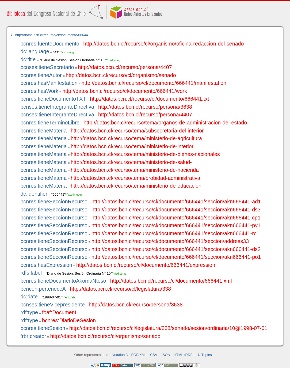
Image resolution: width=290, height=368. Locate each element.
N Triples (205, 355)
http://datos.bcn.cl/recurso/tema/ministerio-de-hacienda (135, 170)
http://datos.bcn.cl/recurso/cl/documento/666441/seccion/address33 (170, 241)
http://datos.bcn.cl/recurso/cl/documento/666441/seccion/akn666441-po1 (176, 257)
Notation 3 (120, 355)
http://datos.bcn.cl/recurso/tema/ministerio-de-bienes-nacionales (145, 154)
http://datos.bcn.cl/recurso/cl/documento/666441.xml (171, 281)
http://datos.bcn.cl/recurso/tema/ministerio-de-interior (132, 146)
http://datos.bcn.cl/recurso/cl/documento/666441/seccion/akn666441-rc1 (175, 233)
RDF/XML (139, 355)
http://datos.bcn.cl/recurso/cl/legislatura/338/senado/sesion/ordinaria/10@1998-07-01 (168, 328)
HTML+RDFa (184, 355)
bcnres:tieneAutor (41, 75)
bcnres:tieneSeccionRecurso (53, 201)
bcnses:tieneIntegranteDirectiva (57, 107)
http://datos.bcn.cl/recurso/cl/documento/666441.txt (149, 99)
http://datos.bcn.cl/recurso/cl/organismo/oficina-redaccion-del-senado (163, 44)
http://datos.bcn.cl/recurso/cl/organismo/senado (121, 75)
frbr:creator (33, 336)
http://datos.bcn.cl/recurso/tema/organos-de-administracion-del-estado (165, 123)
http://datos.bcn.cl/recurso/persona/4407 (125, 67)
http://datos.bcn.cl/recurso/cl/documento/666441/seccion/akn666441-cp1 (176, 218)
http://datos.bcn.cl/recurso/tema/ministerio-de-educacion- (137, 186)
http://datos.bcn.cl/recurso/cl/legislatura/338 (120, 289)
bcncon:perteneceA (43, 289)
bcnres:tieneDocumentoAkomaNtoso (63, 281)
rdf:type (29, 312)
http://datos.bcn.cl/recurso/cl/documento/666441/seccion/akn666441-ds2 (176, 249)
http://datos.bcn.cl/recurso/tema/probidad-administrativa (135, 178)
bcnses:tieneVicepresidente (52, 305)
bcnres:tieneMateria (43, 131)
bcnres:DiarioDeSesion (69, 320)
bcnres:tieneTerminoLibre (49, 123)
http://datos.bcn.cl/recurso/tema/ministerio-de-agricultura (136, 138)
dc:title (28, 59)
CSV (153, 355)
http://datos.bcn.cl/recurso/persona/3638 (145, 107)
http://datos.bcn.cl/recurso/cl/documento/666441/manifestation (154, 83)
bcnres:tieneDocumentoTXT (53, 99)
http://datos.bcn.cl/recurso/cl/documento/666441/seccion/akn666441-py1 (176, 225)
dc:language (34, 51)
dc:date (29, 296)
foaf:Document (59, 312)
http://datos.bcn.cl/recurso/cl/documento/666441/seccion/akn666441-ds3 (176, 210)
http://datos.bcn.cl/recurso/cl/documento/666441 (52, 35)
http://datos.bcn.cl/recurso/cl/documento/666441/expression (145, 265)
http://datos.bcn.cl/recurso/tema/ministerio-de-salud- (131, 162)
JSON (165, 355)
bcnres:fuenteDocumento (49, 44)
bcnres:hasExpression (46, 265)
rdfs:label (31, 273)
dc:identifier (33, 194)
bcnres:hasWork (39, 91)
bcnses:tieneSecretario (47, 67)
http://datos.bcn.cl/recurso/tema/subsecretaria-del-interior (137, 131)
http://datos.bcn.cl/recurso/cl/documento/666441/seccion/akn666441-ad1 (176, 201)
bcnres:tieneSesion (42, 328)
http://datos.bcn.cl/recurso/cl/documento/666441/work (124, 91)
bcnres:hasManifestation (48, 83)
